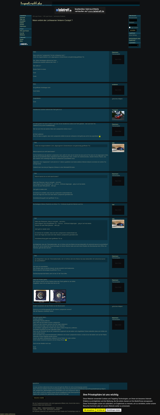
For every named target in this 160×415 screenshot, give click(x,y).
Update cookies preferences (7, 414)
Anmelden (22, 21)
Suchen (22, 24)
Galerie (22, 23)
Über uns (22, 19)
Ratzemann (115, 52)
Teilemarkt (22, 37)
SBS (113, 143)
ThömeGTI (115, 110)
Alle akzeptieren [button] (89, 410)
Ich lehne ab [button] (100, 410)
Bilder (39, 408)
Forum (21, 28)
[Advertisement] (80, 36)
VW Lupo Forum (24, 31)
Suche (21, 39)
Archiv (34, 408)
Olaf (113, 204)
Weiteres (22, 35)
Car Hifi (22, 33)
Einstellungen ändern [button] (113, 410)
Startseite (22, 17)
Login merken (134, 27)
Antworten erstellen (39, 398)
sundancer (115, 84)
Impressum (23, 26)
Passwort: (131, 22)
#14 (34, 385)
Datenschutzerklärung (48, 408)
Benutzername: (133, 17)
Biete (21, 41)
